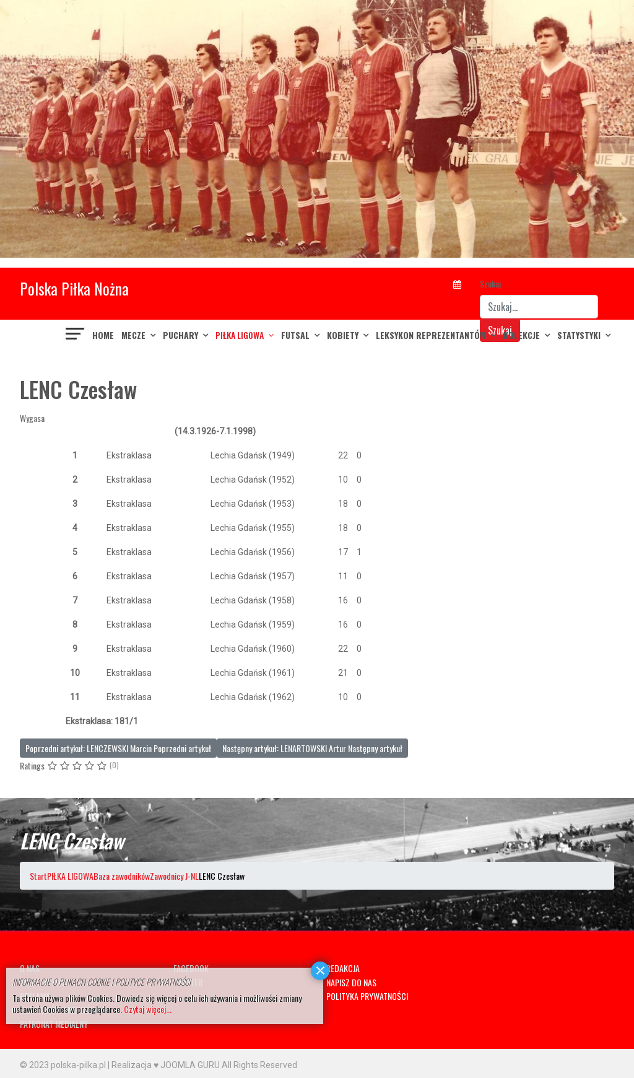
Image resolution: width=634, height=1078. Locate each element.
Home (103, 334)
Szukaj (490, 283)
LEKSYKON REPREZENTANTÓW (431, 334)
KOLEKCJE (521, 334)
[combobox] (539, 306)
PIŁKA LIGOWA (239, 334)
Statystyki (579, 334)
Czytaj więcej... (148, 1008)
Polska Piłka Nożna (74, 288)
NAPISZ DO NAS (351, 982)
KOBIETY (342, 334)
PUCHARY (180, 334)
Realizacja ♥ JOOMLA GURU (165, 1065)
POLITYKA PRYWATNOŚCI (367, 995)
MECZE (133, 334)
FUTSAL (295, 334)
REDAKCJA (343, 968)
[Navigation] (76, 335)
